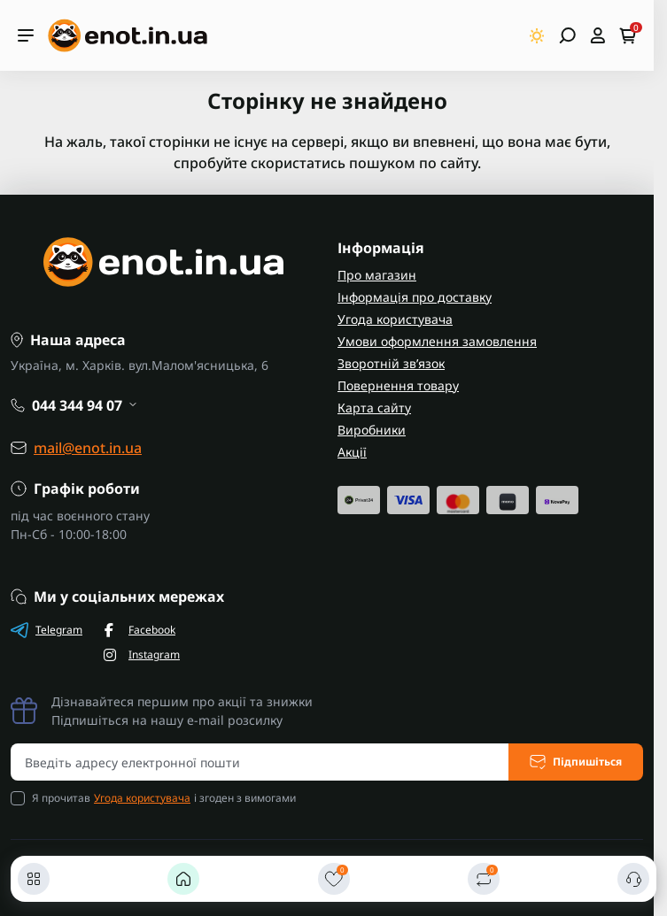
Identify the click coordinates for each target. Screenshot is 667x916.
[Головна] (183, 879)
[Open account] (597, 35)
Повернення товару (398, 385)
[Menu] (26, 35)
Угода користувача (395, 319)
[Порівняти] (484, 879)
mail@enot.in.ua (88, 448)
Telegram (46, 630)
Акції (352, 451)
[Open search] (567, 35)
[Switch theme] (537, 35)
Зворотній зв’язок (391, 363)
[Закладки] (334, 879)
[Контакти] (633, 879)
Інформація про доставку (414, 297)
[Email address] (260, 762)
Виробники (371, 429)
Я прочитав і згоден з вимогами (164, 798)
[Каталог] (34, 879)
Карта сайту (374, 407)
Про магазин (376, 274)
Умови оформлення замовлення (437, 341)
